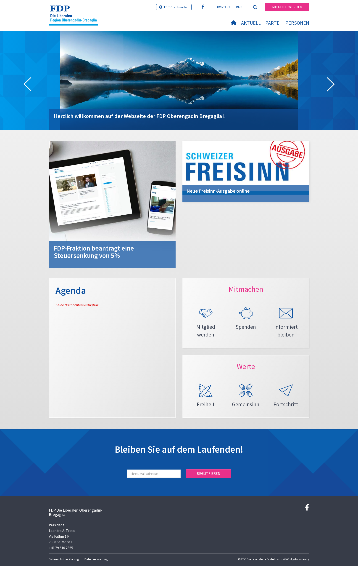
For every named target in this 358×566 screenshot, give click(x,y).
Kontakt (223, 7)
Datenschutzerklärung (64, 559)
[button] (27, 85)
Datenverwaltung (96, 559)
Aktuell (251, 23)
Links (239, 7)
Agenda (70, 290)
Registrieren (208, 473)
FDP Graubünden (176, 7)
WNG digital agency (296, 559)
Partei (273, 23)
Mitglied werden (287, 7)
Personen (297, 23)
